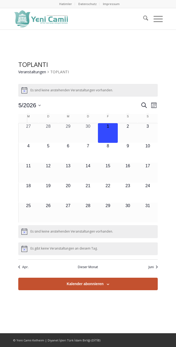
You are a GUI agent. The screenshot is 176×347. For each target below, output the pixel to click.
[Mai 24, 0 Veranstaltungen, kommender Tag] (147, 193)
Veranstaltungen (32, 71)
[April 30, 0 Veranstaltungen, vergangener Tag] (88, 133)
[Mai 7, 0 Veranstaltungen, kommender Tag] (88, 153)
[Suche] (143, 18)
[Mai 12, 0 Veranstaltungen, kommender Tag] (48, 173)
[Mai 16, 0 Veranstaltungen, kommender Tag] (128, 173)
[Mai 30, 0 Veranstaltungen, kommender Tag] (128, 212)
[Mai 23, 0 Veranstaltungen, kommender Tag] (128, 193)
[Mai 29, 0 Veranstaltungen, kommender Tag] (108, 212)
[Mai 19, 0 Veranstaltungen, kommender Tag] (48, 193)
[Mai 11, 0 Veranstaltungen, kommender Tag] (28, 173)
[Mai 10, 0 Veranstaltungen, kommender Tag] (147, 153)
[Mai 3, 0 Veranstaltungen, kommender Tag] (147, 133)
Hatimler (65, 4)
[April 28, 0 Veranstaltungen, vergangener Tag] (48, 133)
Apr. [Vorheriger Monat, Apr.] (23, 267)
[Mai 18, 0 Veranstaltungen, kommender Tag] (28, 193)
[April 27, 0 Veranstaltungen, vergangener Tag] (28, 133)
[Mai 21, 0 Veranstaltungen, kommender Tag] (88, 193)
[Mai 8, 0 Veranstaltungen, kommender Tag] (108, 153)
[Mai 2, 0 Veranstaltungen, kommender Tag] (128, 133)
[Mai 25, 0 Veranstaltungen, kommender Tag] (28, 212)
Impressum (111, 4)
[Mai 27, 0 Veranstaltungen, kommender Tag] (68, 212)
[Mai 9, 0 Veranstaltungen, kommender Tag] (128, 153)
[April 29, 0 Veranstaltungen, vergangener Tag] (68, 133)
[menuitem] (66, 4)
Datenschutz (87, 4)
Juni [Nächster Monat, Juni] (153, 267)
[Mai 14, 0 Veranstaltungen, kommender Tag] (88, 173)
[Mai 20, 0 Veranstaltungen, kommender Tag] (68, 193)
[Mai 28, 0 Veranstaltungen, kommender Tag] (88, 212)
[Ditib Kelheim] (73, 18)
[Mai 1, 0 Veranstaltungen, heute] (108, 133)
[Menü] (155, 18)
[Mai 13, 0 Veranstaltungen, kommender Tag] (68, 173)
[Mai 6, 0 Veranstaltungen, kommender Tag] (68, 153)
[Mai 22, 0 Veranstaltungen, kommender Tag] (108, 193)
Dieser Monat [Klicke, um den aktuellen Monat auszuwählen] (88, 267)
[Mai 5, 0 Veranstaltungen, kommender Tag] (48, 153)
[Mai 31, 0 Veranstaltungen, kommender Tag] (147, 212)
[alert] (87, 90)
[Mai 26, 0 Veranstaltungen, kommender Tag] (48, 212)
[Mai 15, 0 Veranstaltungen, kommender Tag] (108, 173)
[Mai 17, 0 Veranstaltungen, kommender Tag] (147, 173)
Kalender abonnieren (85, 284)
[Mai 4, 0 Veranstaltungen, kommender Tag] (28, 153)
